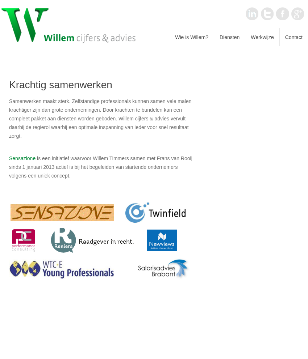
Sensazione (22, 158)
